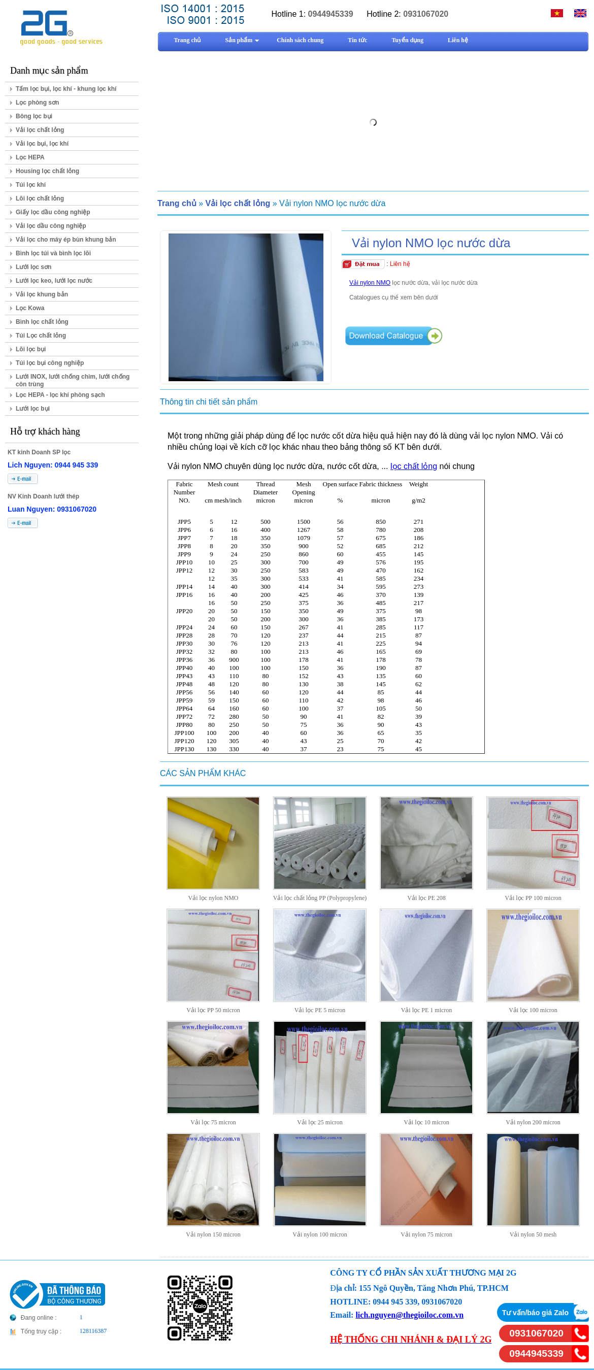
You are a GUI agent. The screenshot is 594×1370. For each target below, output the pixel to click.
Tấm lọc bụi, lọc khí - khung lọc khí (66, 88)
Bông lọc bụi (34, 116)
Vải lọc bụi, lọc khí (42, 143)
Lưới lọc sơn (33, 267)
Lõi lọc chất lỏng (40, 198)
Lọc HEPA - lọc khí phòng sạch (60, 394)
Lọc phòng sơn (37, 102)
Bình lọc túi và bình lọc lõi (53, 253)
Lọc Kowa (30, 308)
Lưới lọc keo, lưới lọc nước (54, 280)
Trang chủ (176, 203)
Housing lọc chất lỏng (47, 171)
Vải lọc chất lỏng (40, 129)
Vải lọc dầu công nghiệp (51, 225)
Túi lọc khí (31, 184)
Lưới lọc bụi (33, 408)
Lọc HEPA (30, 157)
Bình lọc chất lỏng (42, 321)
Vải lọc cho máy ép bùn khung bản (66, 239)
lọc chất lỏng (413, 466)
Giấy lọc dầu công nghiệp (53, 212)
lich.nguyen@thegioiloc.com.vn (409, 1315)
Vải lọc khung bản (42, 294)
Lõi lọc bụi (31, 349)
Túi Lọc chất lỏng (41, 335)
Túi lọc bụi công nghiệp (50, 362)
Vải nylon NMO (369, 282)
